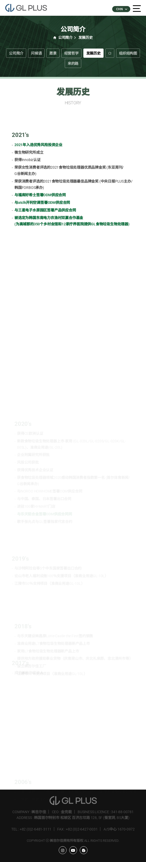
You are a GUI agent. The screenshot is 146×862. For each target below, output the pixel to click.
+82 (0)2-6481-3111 (35, 829)
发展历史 (93, 53)
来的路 (73, 63)
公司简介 (16, 53)
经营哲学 (71, 53)
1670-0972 (126, 829)
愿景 (53, 53)
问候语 (36, 53)
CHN (121, 9)
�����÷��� (28, 8)
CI (110, 53)
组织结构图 (128, 53)
